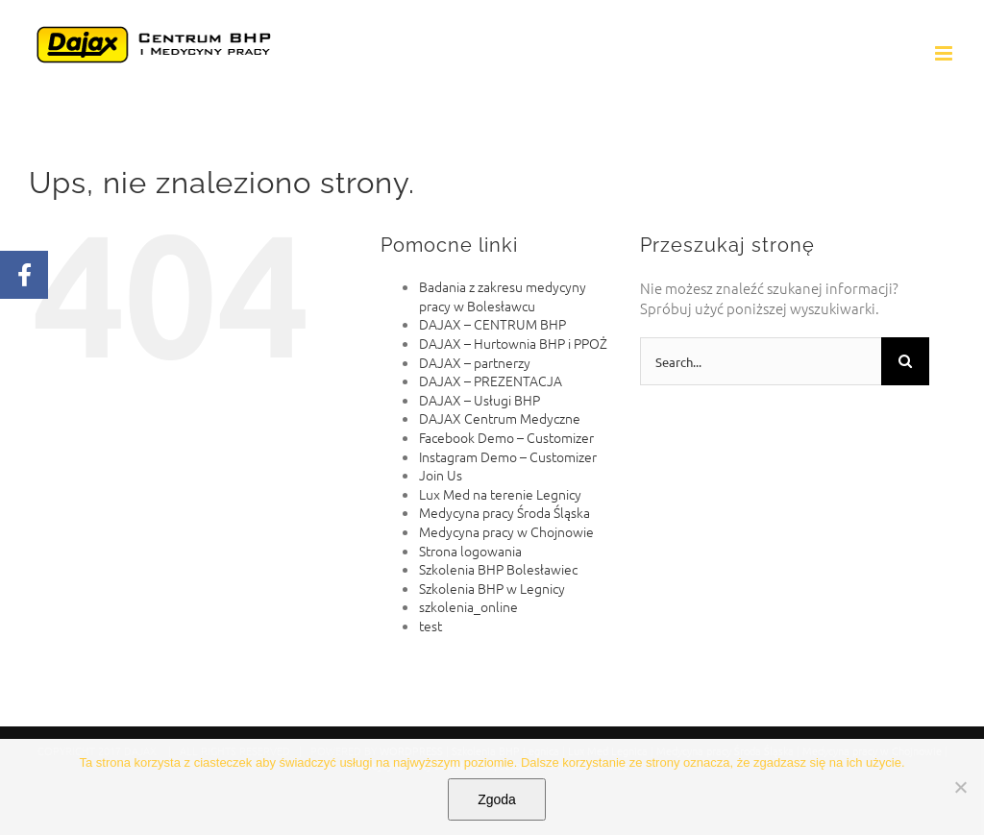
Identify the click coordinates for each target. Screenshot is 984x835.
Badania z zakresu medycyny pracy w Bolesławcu (502, 296)
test (430, 625)
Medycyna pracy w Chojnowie (506, 531)
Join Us (440, 474)
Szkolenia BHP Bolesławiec (498, 568)
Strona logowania (470, 550)
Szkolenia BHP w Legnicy (492, 588)
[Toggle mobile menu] (945, 53)
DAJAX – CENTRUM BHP (492, 323)
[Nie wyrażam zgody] (960, 787)
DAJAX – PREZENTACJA (490, 380)
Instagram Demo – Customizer (508, 456)
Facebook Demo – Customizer (506, 437)
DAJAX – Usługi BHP (479, 399)
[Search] (905, 361)
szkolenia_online (468, 606)
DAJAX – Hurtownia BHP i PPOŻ (513, 343)
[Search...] (760, 361)
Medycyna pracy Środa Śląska (504, 512)
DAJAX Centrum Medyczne (499, 418)
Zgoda (497, 799)
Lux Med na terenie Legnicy (500, 493)
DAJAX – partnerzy (474, 362)
